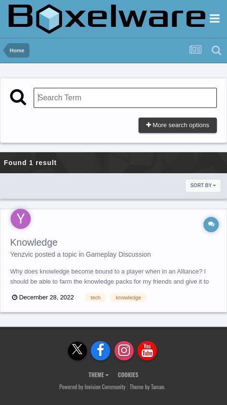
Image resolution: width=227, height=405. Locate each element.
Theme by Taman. (147, 386)
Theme (98, 374)
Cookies (128, 374)
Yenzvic (21, 254)
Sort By (203, 185)
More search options (177, 125)
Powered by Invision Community (92, 386)
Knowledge (34, 242)
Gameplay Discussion (118, 254)
